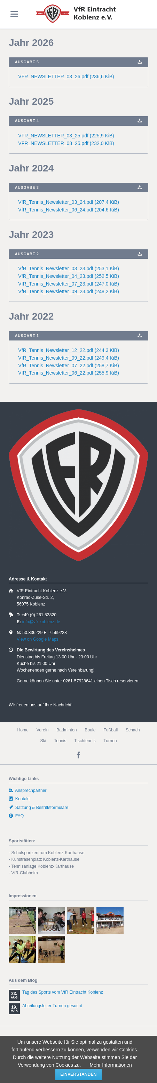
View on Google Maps (37, 639)
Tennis (60, 740)
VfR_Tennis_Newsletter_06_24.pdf (68, 209)
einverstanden (79, 1074)
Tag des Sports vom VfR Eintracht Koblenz (62, 992)
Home (23, 730)
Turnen (110, 740)
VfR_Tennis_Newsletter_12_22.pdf (68, 350)
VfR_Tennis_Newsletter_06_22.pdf (68, 373)
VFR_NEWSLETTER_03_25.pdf (66, 135)
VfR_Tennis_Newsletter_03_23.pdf (68, 268)
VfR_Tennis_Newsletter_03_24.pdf (68, 202)
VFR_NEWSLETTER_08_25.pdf (66, 143)
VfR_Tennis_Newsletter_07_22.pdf (68, 365)
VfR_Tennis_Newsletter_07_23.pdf (68, 284)
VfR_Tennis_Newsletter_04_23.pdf (68, 276)
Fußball (110, 730)
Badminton (66, 730)
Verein (43, 730)
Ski (43, 740)
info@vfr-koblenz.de (41, 621)
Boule (90, 730)
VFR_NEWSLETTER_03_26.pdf (66, 76)
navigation (14, 14)
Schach (133, 730)
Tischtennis (85, 740)
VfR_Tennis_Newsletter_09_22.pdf (68, 358)
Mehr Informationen (110, 1065)
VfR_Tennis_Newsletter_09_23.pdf (68, 291)
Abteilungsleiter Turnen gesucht (52, 1005)
